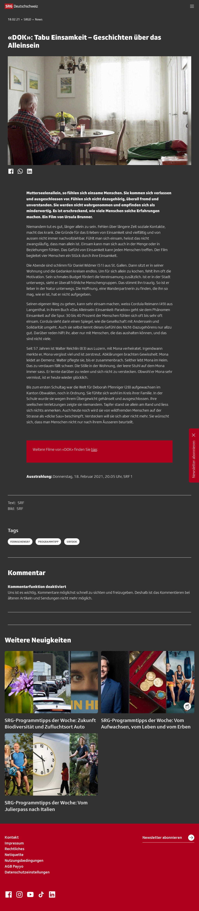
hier (94, 449)
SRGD (27, 19)
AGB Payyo (14, 866)
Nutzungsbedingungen (24, 860)
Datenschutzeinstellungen (27, 872)
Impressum (14, 843)
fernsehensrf (20, 541)
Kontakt (12, 837)
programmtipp (48, 541)
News (38, 19)
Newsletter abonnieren (168, 838)
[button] (192, 6)
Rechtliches (14, 849)
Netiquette (14, 854)
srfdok (72, 541)
